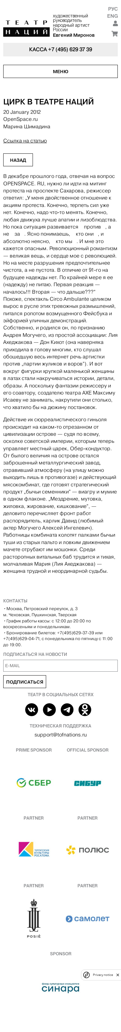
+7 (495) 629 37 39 (70, 49)
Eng (112, 16)
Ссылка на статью (25, 141)
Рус (113, 9)
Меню (60, 71)
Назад (18, 160)
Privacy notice (103, 975)
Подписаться (24, 682)
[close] (117, 974)
